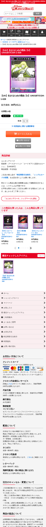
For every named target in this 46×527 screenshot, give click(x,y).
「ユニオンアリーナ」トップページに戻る (20, 199)
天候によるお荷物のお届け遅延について (23, 25)
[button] (19, 33)
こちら (10, 384)
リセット (41, 256)
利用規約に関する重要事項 (23, 126)
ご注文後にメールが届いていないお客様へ (23, 27)
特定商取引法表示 (23, 175)
